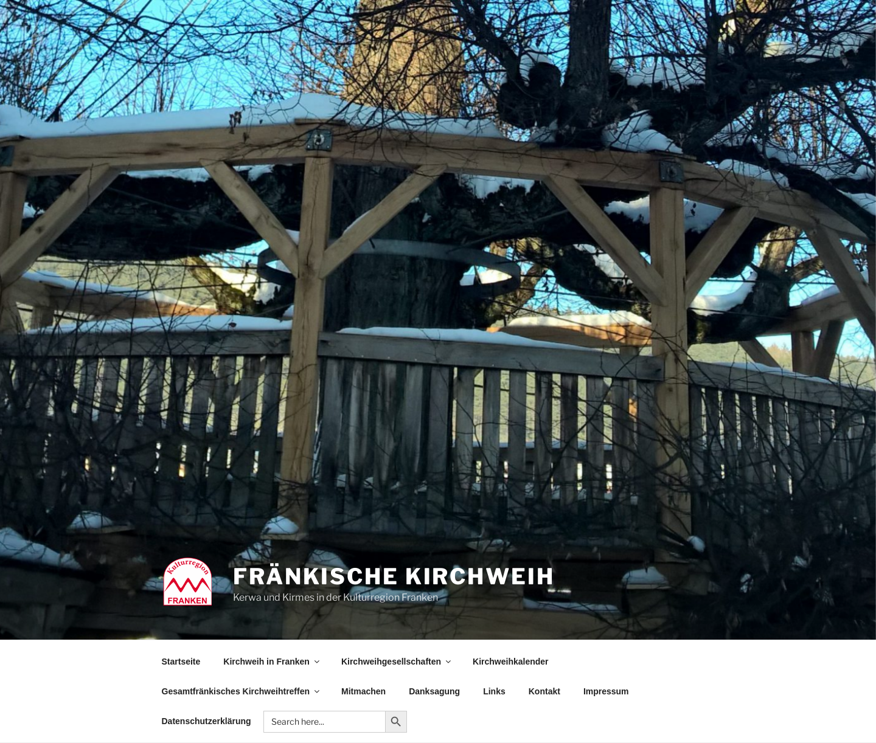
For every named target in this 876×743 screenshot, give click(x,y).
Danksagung (434, 691)
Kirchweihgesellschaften (397, 661)
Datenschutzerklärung (206, 721)
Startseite (181, 661)
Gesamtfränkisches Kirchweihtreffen (242, 691)
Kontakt (544, 691)
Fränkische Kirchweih (394, 576)
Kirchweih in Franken (272, 661)
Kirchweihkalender (511, 661)
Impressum (606, 691)
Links (494, 691)
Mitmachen (363, 691)
